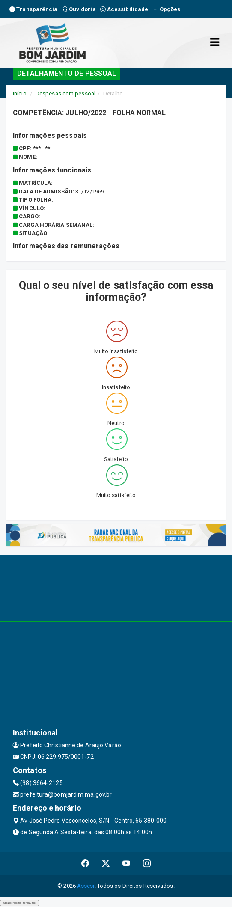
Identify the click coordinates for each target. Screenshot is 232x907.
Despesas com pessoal (65, 93)
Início (20, 93)
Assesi (86, 886)
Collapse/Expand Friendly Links (19, 902)
